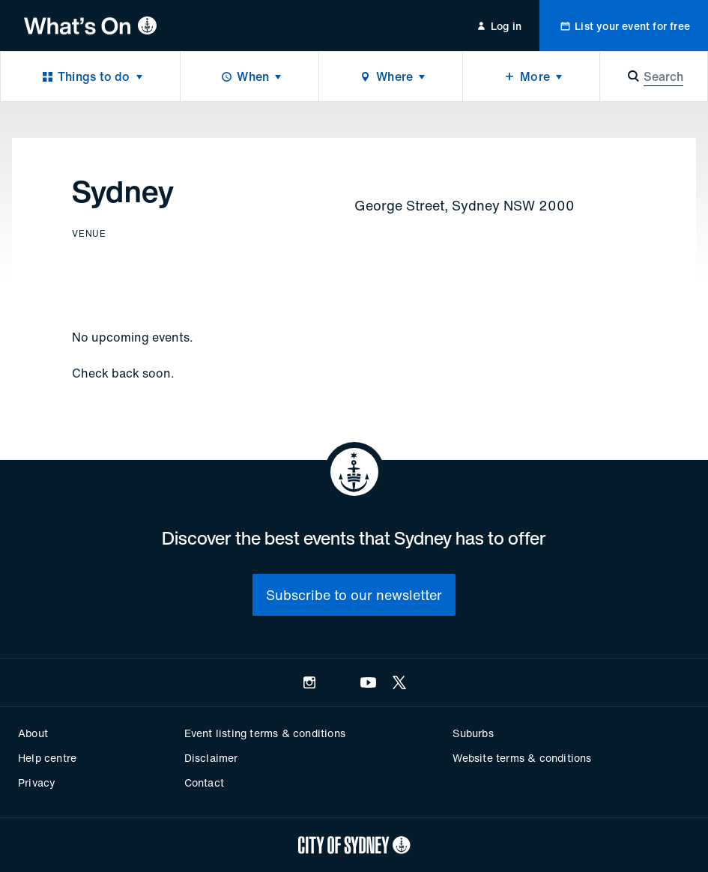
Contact (204, 782)
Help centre (47, 758)
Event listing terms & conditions (264, 733)
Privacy (36, 782)
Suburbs (473, 733)
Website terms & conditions (522, 758)
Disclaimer (211, 758)
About (33, 733)
